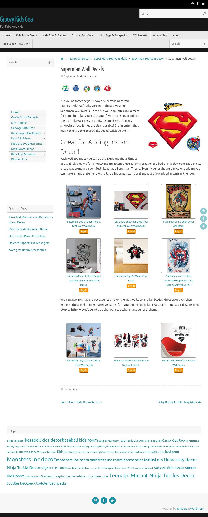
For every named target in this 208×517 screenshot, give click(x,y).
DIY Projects (19, 123)
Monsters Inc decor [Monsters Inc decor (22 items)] (31, 459)
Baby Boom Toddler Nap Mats (179, 402)
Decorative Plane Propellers (27, 236)
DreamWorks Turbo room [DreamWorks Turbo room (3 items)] (187, 446)
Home (15, 112)
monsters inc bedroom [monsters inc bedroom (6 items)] (162, 452)
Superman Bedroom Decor (148, 58)
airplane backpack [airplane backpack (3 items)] (15, 441)
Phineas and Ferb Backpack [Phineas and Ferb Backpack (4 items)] (99, 468)
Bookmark (71, 389)
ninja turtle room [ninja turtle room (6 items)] (54, 468)
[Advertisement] (24, 87)
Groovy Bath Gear (23, 128)
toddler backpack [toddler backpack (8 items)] (21, 483)
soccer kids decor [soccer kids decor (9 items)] (169, 467)
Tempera (182, 508)
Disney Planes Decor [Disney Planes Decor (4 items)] (110, 446)
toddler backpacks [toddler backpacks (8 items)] (51, 483)
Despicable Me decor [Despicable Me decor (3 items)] (25, 446)
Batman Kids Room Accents (82, 402)
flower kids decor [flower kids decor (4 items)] (30, 451)
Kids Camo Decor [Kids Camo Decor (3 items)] (72, 452)
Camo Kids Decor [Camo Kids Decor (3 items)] (153, 441)
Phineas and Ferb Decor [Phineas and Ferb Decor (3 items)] (126, 468)
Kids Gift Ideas (20, 138)
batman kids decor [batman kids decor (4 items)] (109, 440)
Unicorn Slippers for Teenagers (29, 243)
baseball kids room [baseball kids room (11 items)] (80, 440)
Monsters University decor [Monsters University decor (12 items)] (170, 460)
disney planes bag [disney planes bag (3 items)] (90, 446)
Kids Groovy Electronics (26, 144)
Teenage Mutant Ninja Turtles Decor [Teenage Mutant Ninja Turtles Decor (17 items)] (152, 475)
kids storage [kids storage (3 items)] (121, 452)
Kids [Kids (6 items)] (60, 452)
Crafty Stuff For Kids (24, 117)
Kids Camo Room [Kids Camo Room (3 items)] (89, 452)
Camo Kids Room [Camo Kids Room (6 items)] (175, 441)
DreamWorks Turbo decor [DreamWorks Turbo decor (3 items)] (162, 446)
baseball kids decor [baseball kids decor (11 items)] (43, 440)
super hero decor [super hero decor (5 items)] (74, 476)
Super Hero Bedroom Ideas (110, 58)
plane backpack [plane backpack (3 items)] (146, 468)
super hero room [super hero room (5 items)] (97, 476)
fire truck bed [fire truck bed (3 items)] (13, 452)
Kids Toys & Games (23, 154)
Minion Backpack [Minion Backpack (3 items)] (136, 452)
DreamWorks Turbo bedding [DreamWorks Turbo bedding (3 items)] (136, 446)
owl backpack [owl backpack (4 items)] (75, 468)
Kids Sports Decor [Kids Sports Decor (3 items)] (106, 452)
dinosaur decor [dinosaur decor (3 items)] (74, 446)
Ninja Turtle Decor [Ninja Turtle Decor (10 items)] (23, 467)
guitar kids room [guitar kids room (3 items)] (48, 452)
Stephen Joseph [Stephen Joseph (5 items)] (52, 476)
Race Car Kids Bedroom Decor (28, 229)
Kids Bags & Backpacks (26, 133)
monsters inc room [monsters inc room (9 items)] (72, 459)
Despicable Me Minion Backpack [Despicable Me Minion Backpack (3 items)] (50, 446)
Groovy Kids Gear (17, 19)
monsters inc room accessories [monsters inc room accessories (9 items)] (116, 459)
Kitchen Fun (19, 159)
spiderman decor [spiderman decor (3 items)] (33, 476)
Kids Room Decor (78, 58)
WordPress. (197, 508)
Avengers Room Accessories (27, 250)
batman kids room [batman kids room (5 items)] (132, 441)
